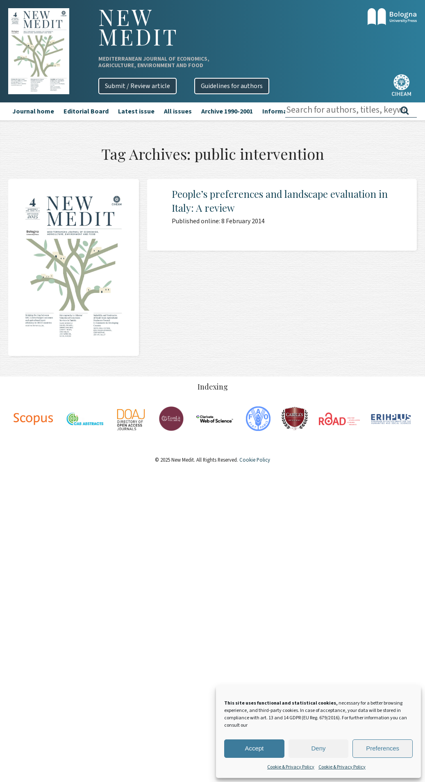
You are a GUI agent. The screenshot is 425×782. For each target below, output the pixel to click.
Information (280, 111)
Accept (254, 748)
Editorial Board (86, 111)
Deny (318, 748)
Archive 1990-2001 (227, 111)
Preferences (382, 748)
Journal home (33, 111)
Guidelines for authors (232, 86)
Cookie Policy (254, 460)
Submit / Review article (137, 86)
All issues (178, 111)
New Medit (138, 26)
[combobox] (351, 110)
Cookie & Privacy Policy (290, 767)
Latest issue (136, 111)
